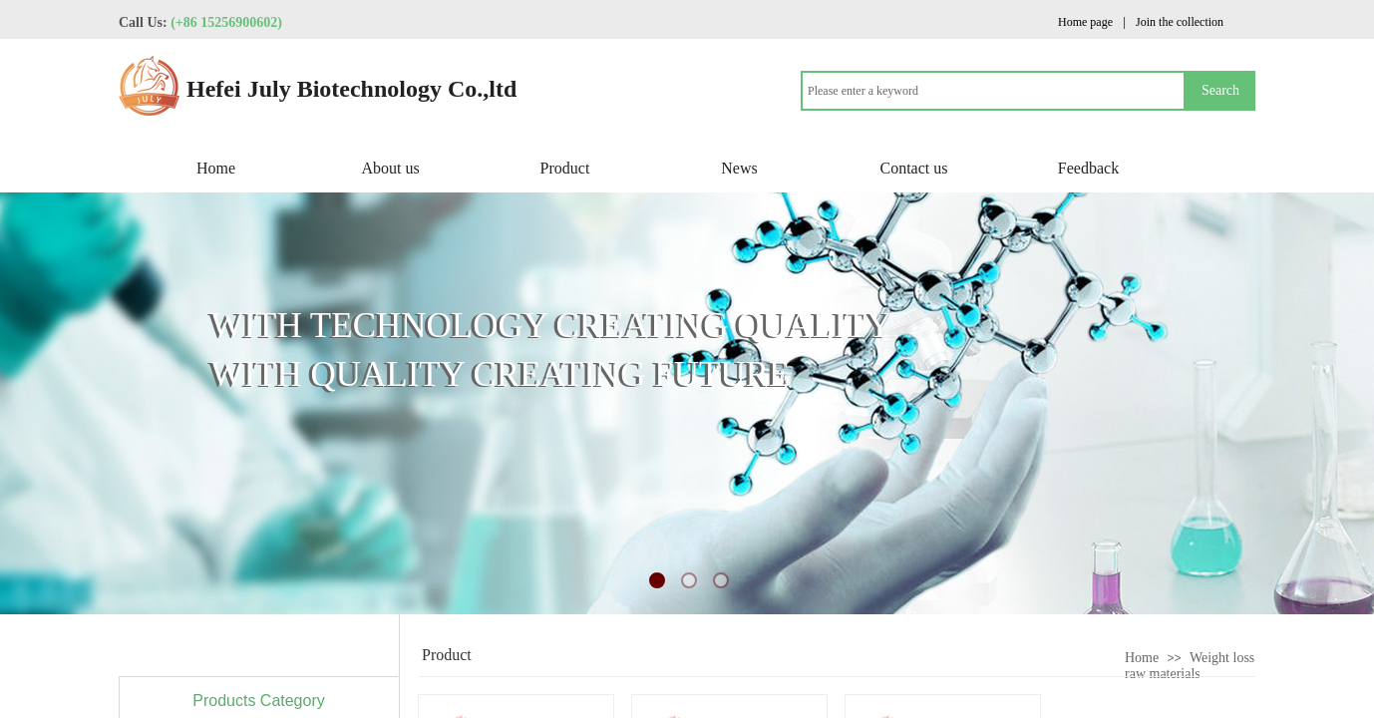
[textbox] (993, 91)
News (739, 168)
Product (565, 168)
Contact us (914, 168)
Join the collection (1179, 22)
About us (390, 168)
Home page (1085, 22)
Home (215, 168)
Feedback (1088, 168)
